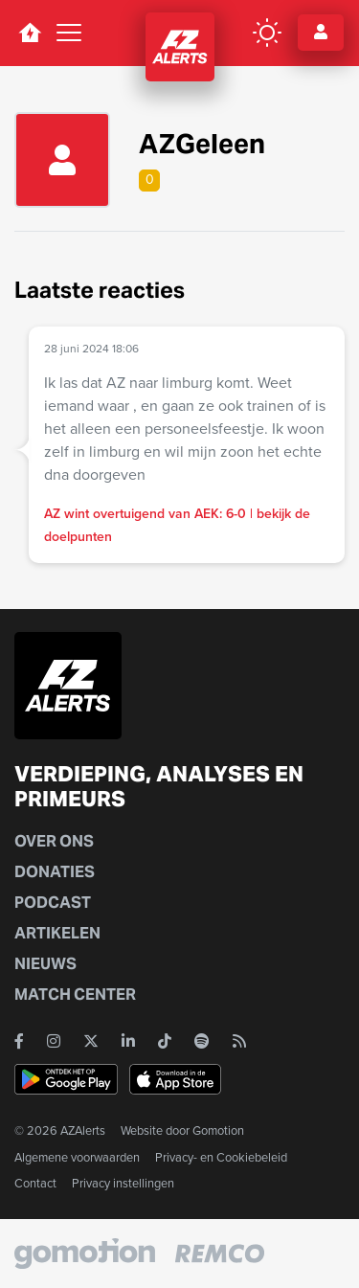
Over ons (54, 841)
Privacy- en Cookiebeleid (221, 1157)
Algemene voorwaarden (77, 1157)
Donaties (54, 872)
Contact (35, 1183)
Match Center (75, 994)
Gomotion (218, 1130)
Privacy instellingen (123, 1183)
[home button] (29, 32)
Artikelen (57, 933)
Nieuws (45, 964)
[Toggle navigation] (69, 32)
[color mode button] (267, 33)
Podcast (52, 903)
